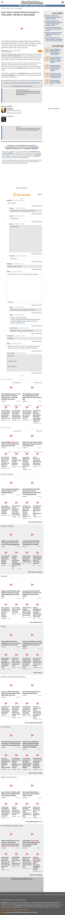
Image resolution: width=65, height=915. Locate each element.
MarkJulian (5, 50)
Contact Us (3, 912)
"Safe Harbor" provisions (30, 148)
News (20, 6)
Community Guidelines (7, 153)
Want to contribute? (22, 187)
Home (3, 8)
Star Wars (9, 51)
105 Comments (21, 194)
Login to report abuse (36, 206)
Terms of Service (34, 151)
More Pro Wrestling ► (36, 875)
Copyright (46, 894)
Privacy (41, 894)
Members (43, 6)
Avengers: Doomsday (17, 452)
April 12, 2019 (28, 86)
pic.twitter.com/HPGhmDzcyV (31, 83)
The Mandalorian (16, 382)
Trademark (52, 894)
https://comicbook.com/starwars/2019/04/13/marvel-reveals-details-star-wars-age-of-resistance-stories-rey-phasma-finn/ (25, 321)
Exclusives (26, 6)
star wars (19, 8)
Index (6, 894)
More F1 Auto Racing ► (36, 773)
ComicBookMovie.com (12, 160)
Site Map (10, 894)
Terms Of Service (22, 894)
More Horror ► (38, 673)
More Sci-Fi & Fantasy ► (35, 522)
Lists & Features (34, 6)
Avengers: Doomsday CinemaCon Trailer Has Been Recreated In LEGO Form (54, 34)
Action (9, 452)
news (8, 8)
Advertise (62, 894)
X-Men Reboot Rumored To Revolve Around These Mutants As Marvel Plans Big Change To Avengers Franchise (54, 23)
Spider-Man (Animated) (27, 452)
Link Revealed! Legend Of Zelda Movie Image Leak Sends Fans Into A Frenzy (54, 29)
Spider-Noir (39, 431)
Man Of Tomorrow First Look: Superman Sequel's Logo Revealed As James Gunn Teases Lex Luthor (54, 39)
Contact (57, 894)
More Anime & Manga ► (35, 572)
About (15, 894)
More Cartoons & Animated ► (34, 723)
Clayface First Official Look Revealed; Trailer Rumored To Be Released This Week (54, 17)
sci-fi (13, 8)
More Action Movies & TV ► (34, 821)
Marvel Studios (17, 431)
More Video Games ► (36, 622)
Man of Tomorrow (38, 452)
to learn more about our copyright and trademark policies (21, 156)
